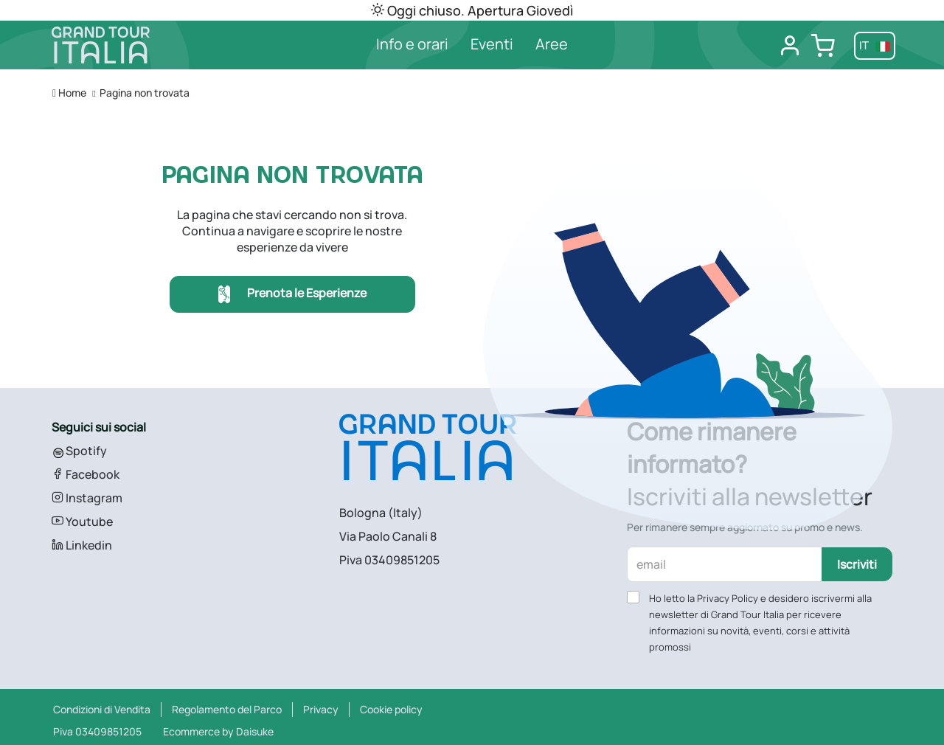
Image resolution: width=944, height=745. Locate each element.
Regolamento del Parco (227, 709)
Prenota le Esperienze (292, 294)
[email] (724, 564)
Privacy (321, 709)
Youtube (82, 521)
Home (69, 93)
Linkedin (82, 545)
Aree (551, 44)
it (874, 45)
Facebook (85, 474)
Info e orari (412, 44)
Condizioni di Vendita (101, 709)
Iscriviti (857, 564)
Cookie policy (391, 709)
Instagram (87, 498)
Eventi (492, 44)
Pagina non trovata (145, 93)
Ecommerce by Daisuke (218, 731)
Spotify (79, 451)
